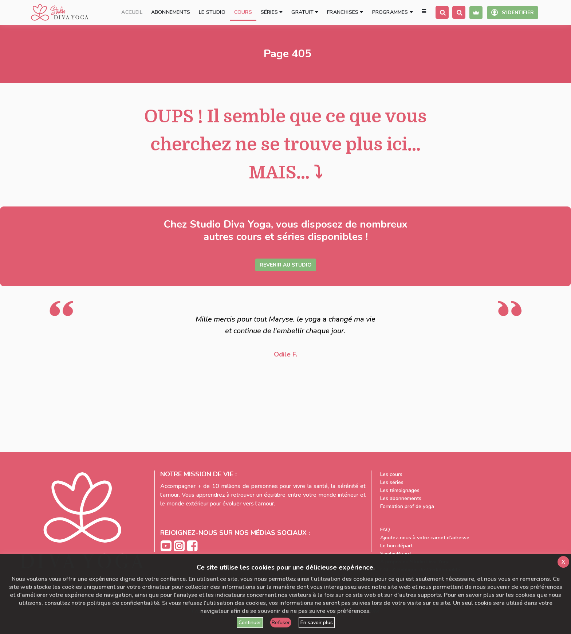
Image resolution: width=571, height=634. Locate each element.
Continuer (250, 622)
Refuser (281, 622)
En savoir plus (316, 622)
